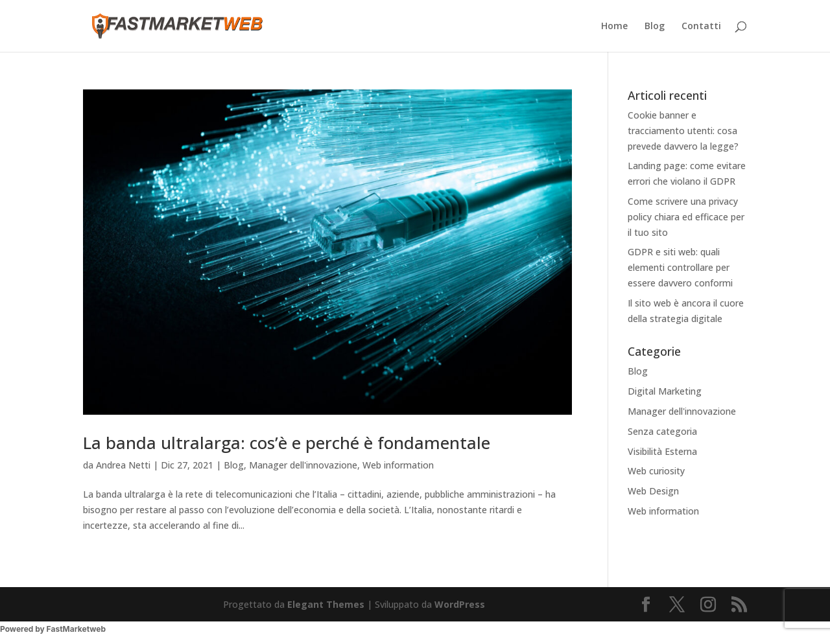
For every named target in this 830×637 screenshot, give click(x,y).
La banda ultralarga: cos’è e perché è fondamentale (286, 442)
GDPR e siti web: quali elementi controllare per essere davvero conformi (680, 267)
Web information (398, 465)
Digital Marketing (665, 391)
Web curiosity (656, 471)
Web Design (653, 491)
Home (614, 26)
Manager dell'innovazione (303, 465)
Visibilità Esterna (662, 451)
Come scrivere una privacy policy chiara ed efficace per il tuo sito (686, 216)
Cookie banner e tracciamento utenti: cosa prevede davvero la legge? (683, 130)
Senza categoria (662, 431)
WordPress (459, 604)
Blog (655, 26)
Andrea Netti (123, 465)
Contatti (701, 26)
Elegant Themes (325, 604)
